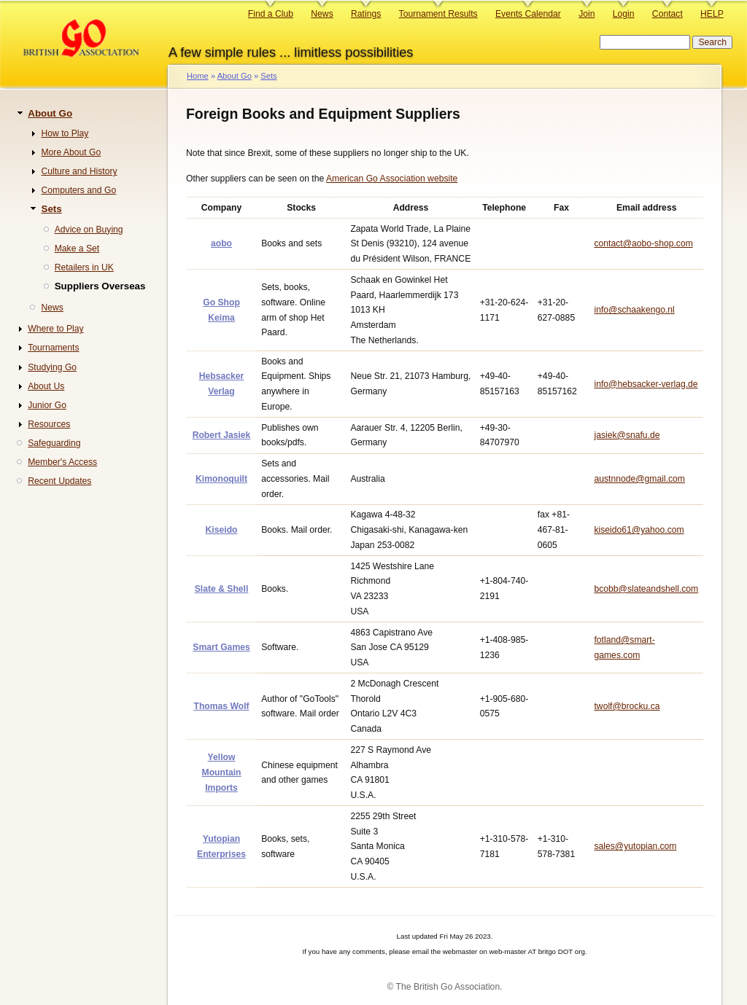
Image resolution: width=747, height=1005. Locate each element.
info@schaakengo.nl (634, 310)
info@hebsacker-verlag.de (645, 384)
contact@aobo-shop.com (643, 243)
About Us (46, 386)
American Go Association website (391, 178)
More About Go (71, 152)
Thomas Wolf (221, 706)
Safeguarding (54, 443)
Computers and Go (78, 190)
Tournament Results (438, 14)
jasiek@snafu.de (626, 435)
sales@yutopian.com (635, 846)
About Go (234, 75)
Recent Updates (59, 481)
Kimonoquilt (221, 479)
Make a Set (77, 248)
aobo (221, 243)
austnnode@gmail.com (639, 479)
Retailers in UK (84, 267)
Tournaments (53, 348)
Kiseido (222, 530)
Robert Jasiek (222, 435)
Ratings (366, 14)
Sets (268, 75)
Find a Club (270, 14)
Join (586, 14)
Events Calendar (528, 14)
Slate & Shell (222, 589)
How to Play (64, 133)
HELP (712, 14)
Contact (667, 14)
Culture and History (79, 171)
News (322, 14)
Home (198, 75)
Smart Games (221, 647)
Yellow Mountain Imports (221, 772)
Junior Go (47, 405)
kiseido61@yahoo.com (639, 530)
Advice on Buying (89, 229)
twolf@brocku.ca (626, 706)
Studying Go (52, 367)
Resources (49, 424)
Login (624, 14)
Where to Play (55, 329)
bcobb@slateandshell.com (646, 589)
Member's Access (62, 462)
